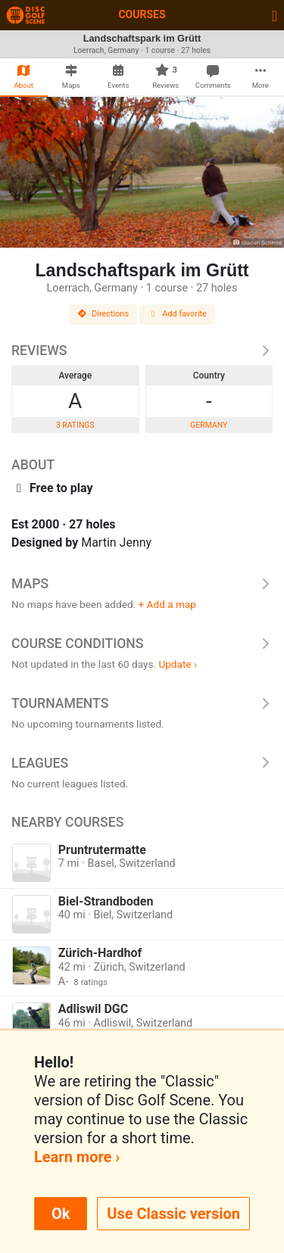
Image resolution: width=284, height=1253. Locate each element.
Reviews (142, 350)
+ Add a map (167, 604)
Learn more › (77, 1157)
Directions (103, 314)
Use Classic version (173, 1214)
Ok (60, 1214)
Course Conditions (142, 643)
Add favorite (177, 314)
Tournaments (142, 703)
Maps (142, 583)
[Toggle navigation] (274, 15)
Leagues (142, 763)
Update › (177, 664)
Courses (141, 14)
